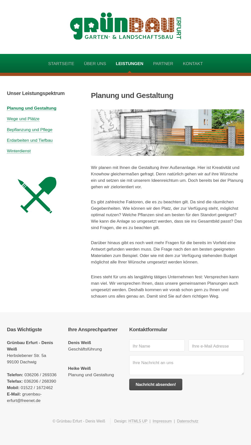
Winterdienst (19, 150)
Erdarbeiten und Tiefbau (30, 140)
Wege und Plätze (23, 118)
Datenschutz (187, 421)
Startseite (61, 63)
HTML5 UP (137, 421)
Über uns (95, 63)
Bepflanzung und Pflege (29, 129)
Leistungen (130, 63)
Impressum (162, 421)
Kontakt (193, 63)
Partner (163, 63)
